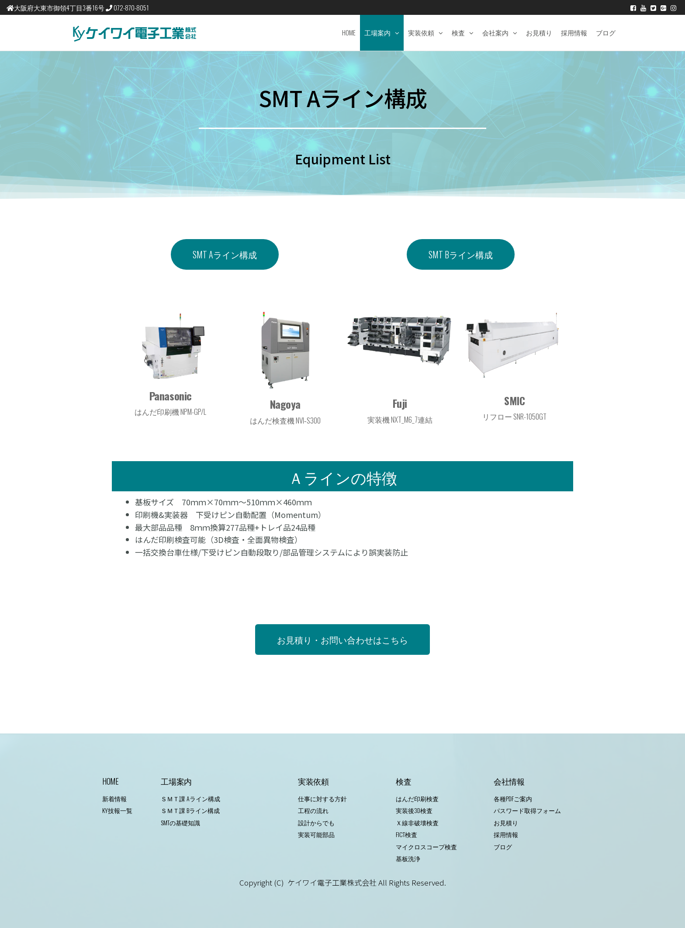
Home (349, 32)
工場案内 (377, 32)
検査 (458, 32)
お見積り (539, 32)
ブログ (606, 32)
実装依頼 (421, 32)
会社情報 (509, 781)
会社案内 (495, 32)
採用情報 (574, 32)
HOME (110, 781)
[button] (225, 254)
